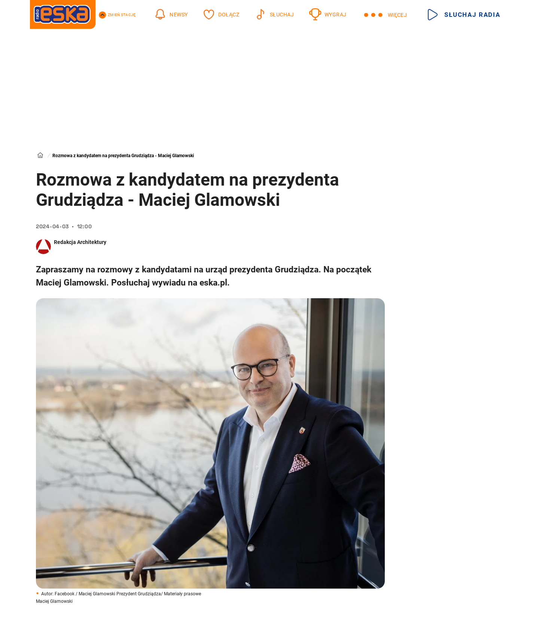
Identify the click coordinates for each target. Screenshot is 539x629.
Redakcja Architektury (80, 242)
